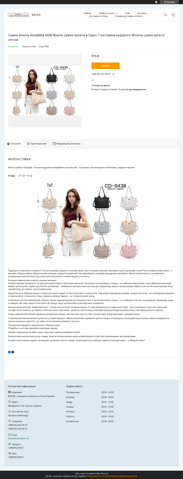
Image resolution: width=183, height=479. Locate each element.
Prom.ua (104, 473)
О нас (127, 13)
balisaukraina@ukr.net (18, 438)
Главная (87, 13)
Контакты (142, 13)
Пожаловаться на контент (98, 476)
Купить (106, 65)
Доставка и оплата (98, 16)
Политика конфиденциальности (123, 476)
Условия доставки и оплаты (128, 16)
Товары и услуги (106, 13)
